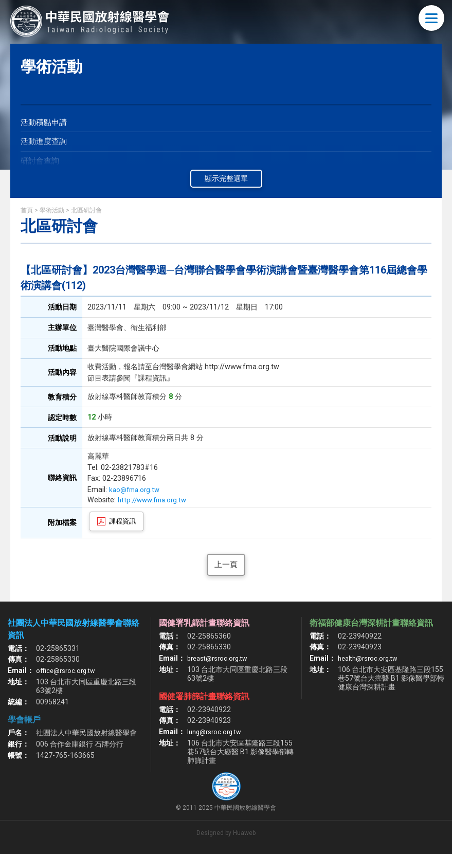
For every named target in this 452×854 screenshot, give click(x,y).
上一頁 (226, 565)
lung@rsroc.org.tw (216, 733)
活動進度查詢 (45, 143)
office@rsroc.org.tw (67, 671)
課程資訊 (122, 521)
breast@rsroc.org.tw (220, 659)
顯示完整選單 (226, 178)
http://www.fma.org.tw (158, 500)
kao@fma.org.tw (137, 489)
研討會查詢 (41, 163)
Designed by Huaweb (226, 834)
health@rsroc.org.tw (371, 659)
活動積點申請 (45, 123)
